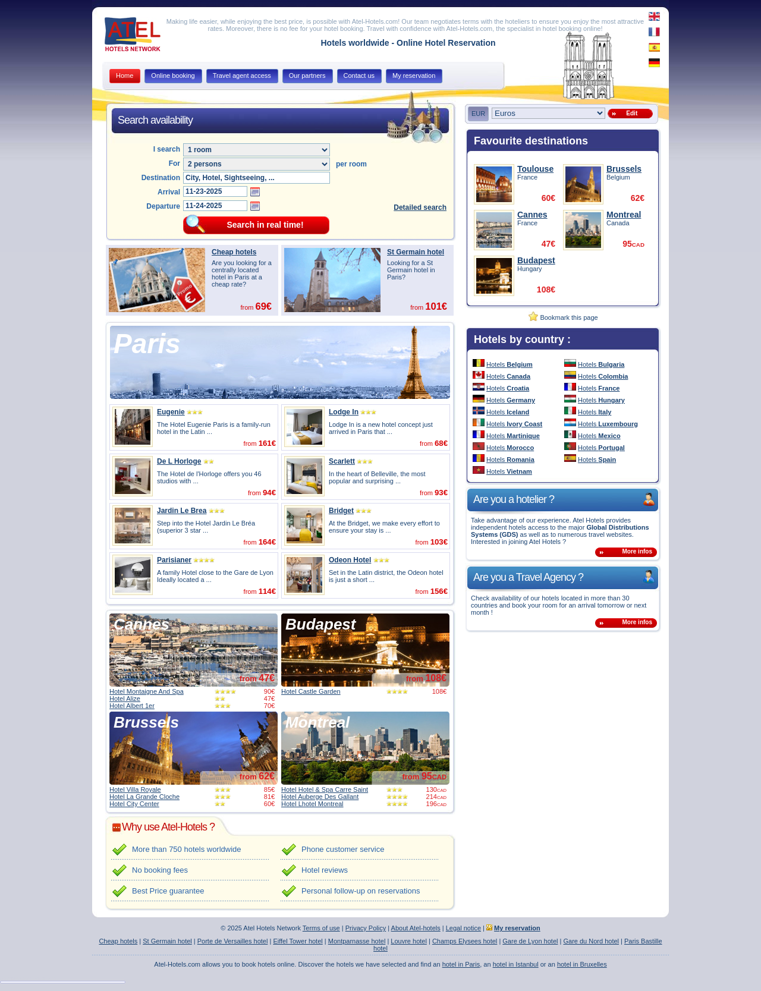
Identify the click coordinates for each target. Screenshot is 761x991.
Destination (160, 178)
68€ (441, 443)
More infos (637, 551)
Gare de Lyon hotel (530, 941)
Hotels (509, 364)
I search (166, 149)
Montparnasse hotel (357, 941)
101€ (436, 306)
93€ (441, 492)
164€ (267, 541)
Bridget (341, 510)
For (174, 163)
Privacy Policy (365, 928)
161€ (267, 443)
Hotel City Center (134, 803)
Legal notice (463, 928)
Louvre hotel (409, 941)
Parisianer (174, 560)
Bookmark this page (563, 317)
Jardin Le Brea (181, 510)
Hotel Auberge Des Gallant (320, 796)
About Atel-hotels (416, 928)
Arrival (169, 192)
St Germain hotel (415, 252)
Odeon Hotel (350, 560)
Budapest (320, 624)
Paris (147, 343)
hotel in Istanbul (516, 964)
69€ (263, 306)
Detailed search (420, 207)
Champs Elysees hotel (464, 941)
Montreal (317, 722)
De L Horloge (179, 461)
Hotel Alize (124, 698)
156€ (439, 591)
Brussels (146, 722)
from (257, 678)
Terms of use (321, 928)
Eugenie (171, 412)
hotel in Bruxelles (582, 964)
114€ (267, 591)
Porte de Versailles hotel (232, 941)
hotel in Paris (461, 964)
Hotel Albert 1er (132, 705)
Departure (163, 206)
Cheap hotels (234, 252)
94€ (269, 492)
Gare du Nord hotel (591, 941)
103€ (439, 541)
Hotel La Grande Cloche (144, 796)
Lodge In (344, 412)
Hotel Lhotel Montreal (312, 803)
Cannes (141, 624)
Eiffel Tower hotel (297, 941)
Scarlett (342, 461)
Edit (630, 113)
